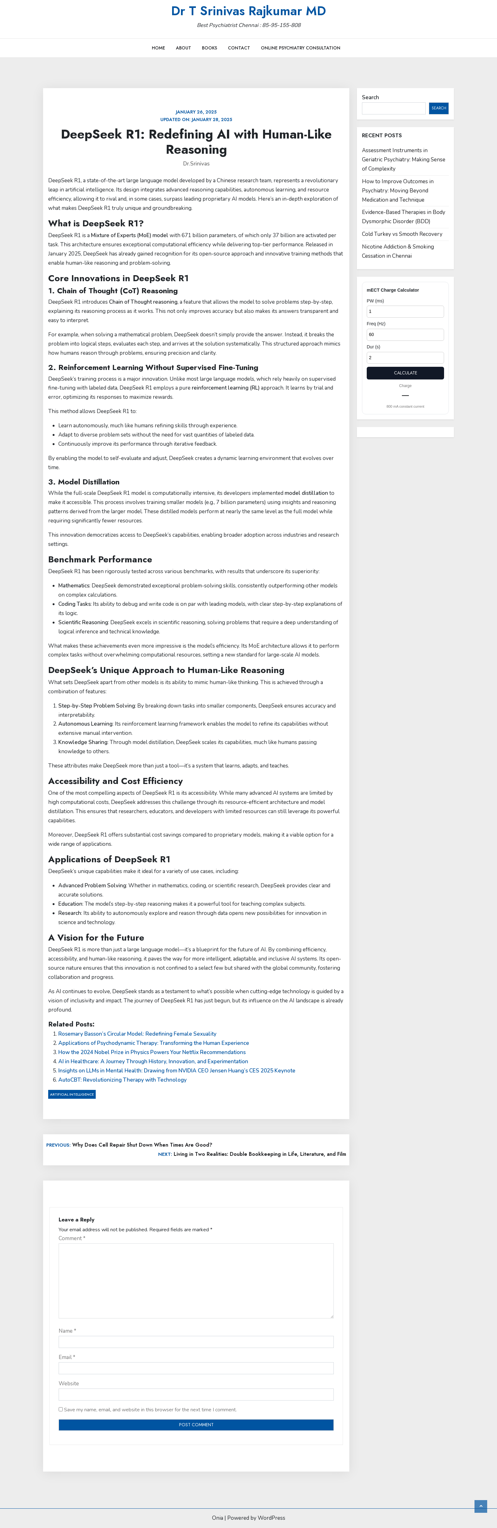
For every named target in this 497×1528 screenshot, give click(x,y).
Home (158, 48)
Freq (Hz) (376, 323)
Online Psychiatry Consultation (300, 48)
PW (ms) (375, 300)
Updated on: (196, 116)
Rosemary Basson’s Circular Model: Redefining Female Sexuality (137, 1034)
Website (69, 1383)
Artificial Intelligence (72, 1094)
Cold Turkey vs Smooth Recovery (402, 234)
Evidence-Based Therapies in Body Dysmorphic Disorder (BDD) (403, 217)
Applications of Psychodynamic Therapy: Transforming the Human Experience (153, 1043)
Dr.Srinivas (196, 163)
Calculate (405, 373)
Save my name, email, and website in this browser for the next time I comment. (150, 1409)
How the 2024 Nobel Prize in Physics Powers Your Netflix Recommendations (152, 1052)
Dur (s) (373, 346)
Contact (239, 48)
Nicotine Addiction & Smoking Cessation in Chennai (398, 251)
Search (370, 97)
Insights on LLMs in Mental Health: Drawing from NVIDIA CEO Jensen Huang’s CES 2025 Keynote (176, 1070)
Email (67, 1357)
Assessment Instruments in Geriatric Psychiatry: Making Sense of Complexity (403, 159)
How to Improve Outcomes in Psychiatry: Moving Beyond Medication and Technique (398, 191)
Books (209, 48)
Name (67, 1331)
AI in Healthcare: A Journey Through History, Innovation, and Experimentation (153, 1061)
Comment (72, 1238)
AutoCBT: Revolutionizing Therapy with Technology (122, 1080)
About (183, 48)
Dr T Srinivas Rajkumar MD (248, 10)
